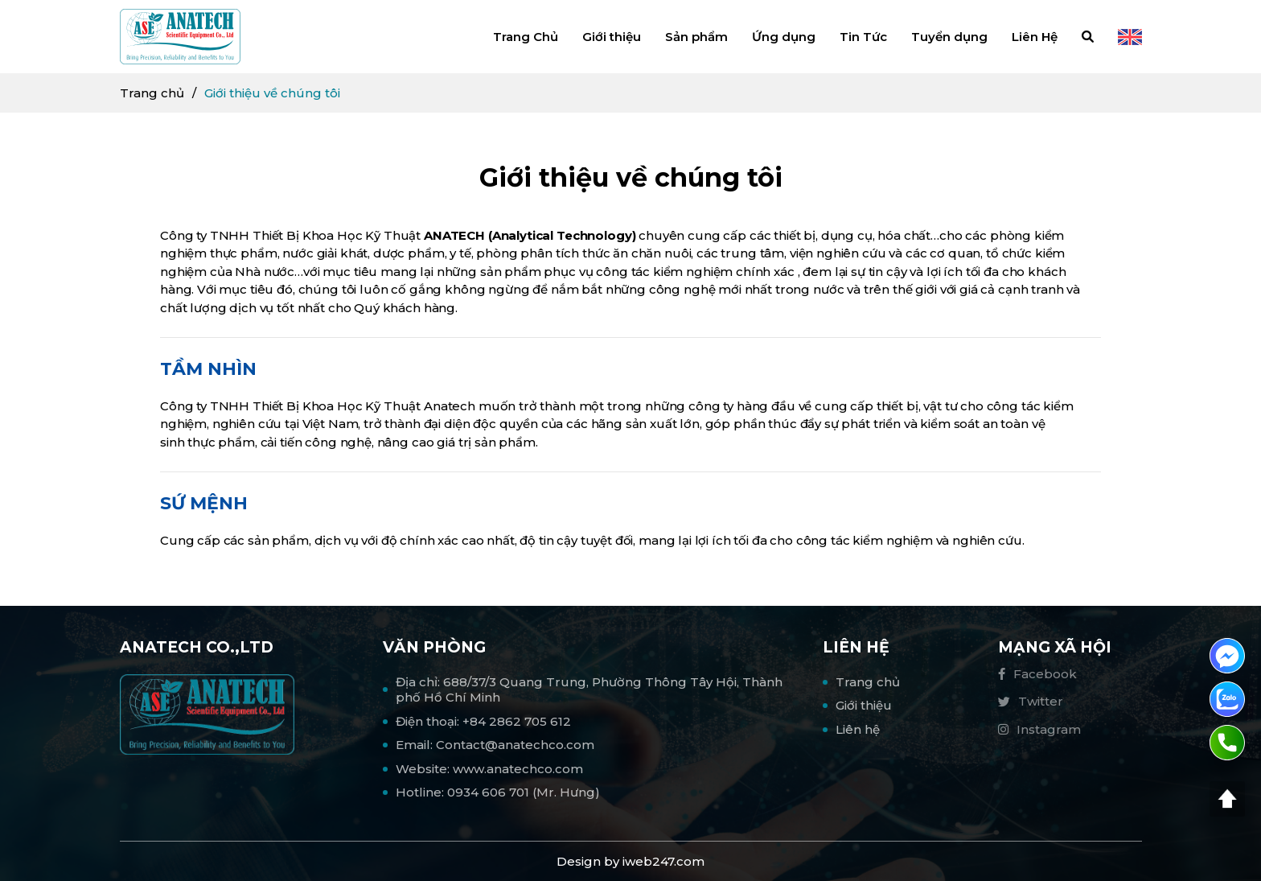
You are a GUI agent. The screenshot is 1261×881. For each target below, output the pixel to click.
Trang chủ (152, 93)
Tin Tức (863, 36)
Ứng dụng (783, 36)
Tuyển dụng (949, 36)
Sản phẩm (696, 36)
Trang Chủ (525, 36)
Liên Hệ (1035, 36)
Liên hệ (858, 729)
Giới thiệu (611, 36)
